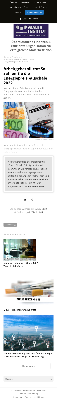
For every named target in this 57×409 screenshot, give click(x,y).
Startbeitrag (10, 224)
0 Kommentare (28, 366)
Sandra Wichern (22, 208)
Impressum (18, 397)
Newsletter (25, 2)
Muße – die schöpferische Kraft (19, 309)
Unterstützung (15, 7)
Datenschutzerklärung (34, 397)
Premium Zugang (34, 12)
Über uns (14, 2)
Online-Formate (39, 2)
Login (33, 18)
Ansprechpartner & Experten (36, 7)
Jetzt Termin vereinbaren (32, 186)
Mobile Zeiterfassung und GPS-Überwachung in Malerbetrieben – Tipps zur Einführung (27, 355)
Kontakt (18, 12)
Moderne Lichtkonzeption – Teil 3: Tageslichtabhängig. (21, 265)
